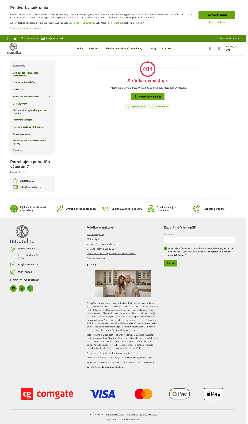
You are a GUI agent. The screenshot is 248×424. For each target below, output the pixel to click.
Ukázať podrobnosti (217, 22)
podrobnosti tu (88, 22)
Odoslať (170, 263)
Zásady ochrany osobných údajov (142, 414)
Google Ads (74, 22)
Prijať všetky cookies (217, 14)
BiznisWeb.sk (132, 419)
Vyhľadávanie (136, 106)
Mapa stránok (159, 106)
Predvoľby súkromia (115, 414)
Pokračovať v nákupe (147, 97)
